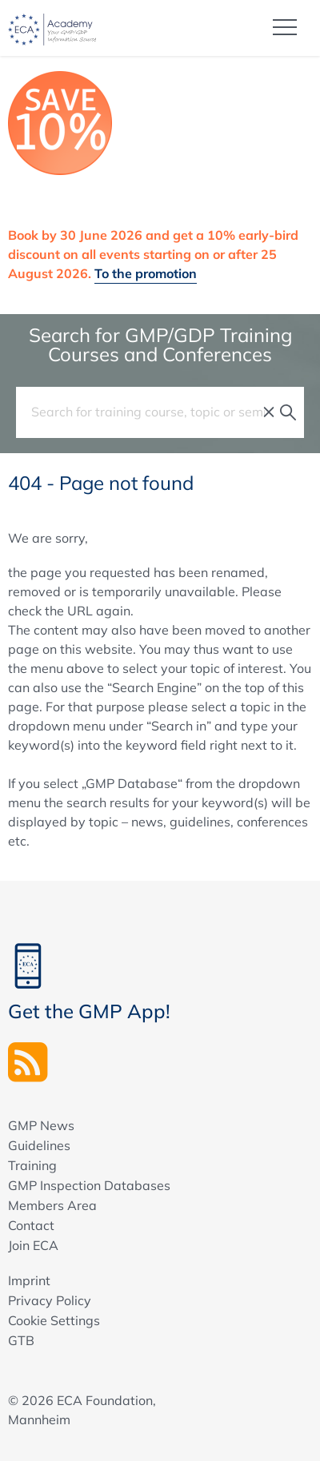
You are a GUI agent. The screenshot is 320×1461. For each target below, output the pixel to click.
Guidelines (39, 1145)
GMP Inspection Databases (89, 1185)
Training (32, 1165)
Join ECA (33, 1245)
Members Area (52, 1205)
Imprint (29, 1280)
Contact (31, 1225)
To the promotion (145, 273)
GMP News (41, 1125)
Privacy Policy (49, 1300)
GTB (21, 1340)
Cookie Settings (54, 1320)
